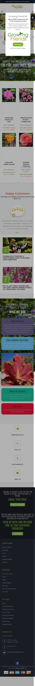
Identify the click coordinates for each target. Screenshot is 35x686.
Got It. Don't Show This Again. (18, 48)
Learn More (18, 44)
